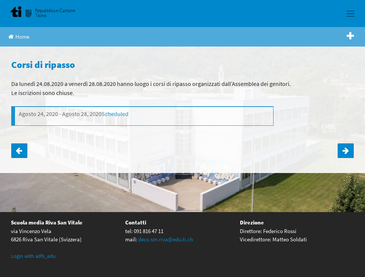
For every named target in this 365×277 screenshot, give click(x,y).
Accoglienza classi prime (346, 150)
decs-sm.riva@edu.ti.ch (165, 239)
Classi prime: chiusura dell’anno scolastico (19, 150)
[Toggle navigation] (350, 13)
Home (18, 36)
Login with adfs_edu (33, 256)
